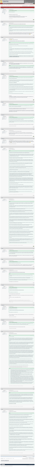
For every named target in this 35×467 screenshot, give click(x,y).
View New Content (31, 4)
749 (6, 5)
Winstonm (3, 61)
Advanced (34, 3)
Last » (13, 5)
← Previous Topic (26, 457)
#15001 (33, 8)
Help (33, 2)
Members (4, 3)
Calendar (6, 3)
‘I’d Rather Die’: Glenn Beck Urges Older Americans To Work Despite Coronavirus (17, 272)
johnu (2, 37)
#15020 (33, 409)
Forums (1, 3)
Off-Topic (6, 4)
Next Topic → (33, 457)
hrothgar (3, 8)
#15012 (33, 248)
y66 (2, 331)
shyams (3, 129)
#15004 (33, 61)
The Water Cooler (9, 4)
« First (4, 5)
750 (7, 5)
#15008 (33, 129)
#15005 (33, 74)
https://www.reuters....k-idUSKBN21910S (13, 82)
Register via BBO (26, 2)
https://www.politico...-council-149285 (12, 403)
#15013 (33, 259)
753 (11, 5)
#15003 (33, 37)
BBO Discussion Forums (3, 4)
